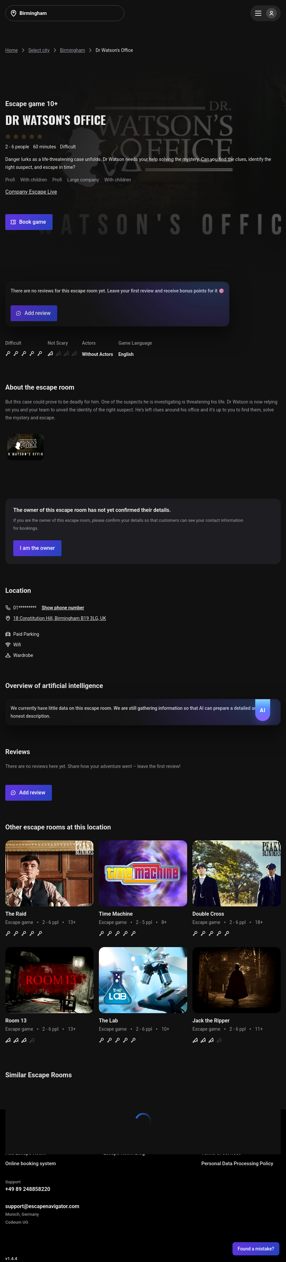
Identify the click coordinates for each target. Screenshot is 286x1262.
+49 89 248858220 (27, 1189)
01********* (24, 607)
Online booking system (30, 1163)
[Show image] (25, 448)
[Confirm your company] (37, 548)
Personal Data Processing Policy (237, 1163)
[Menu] (265, 13)
